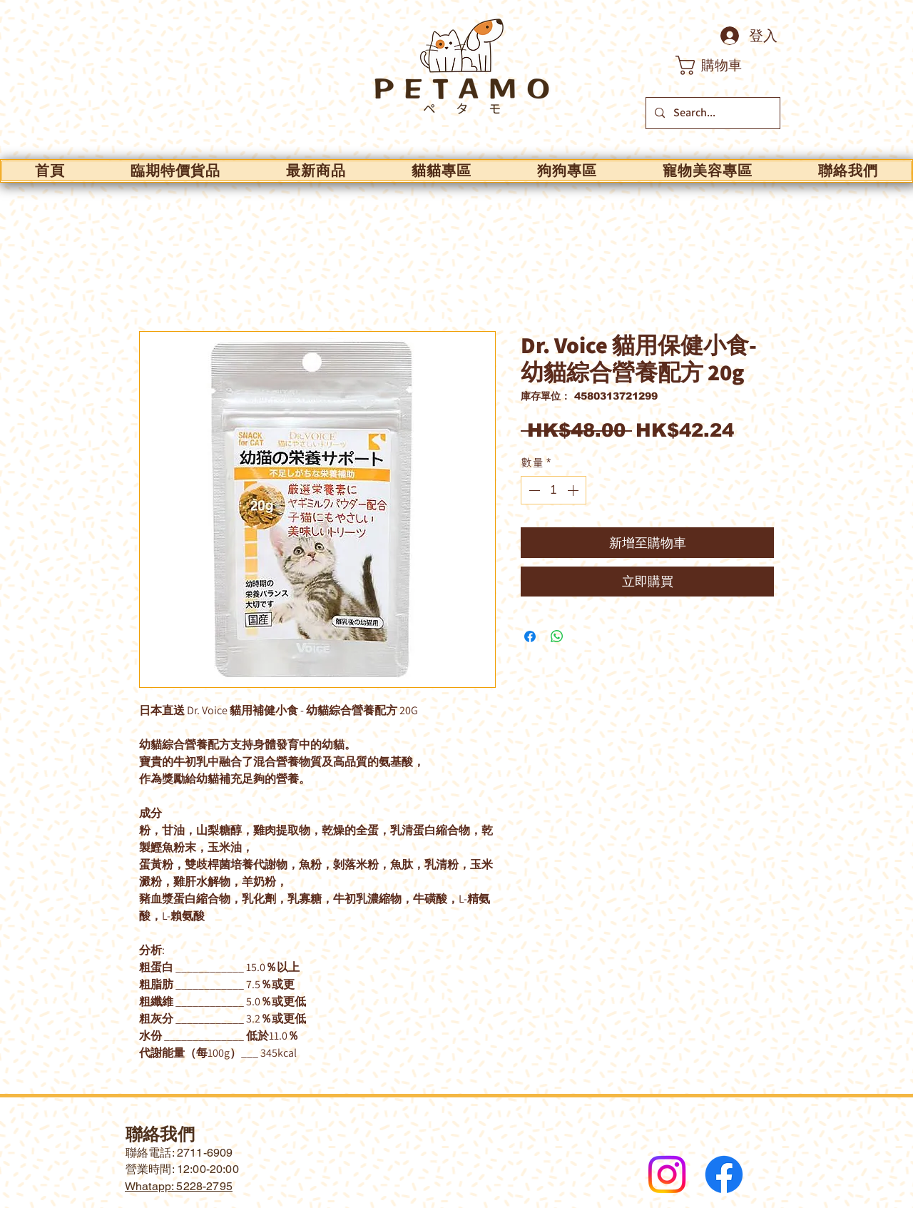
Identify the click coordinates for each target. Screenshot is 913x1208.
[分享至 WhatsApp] (557, 636)
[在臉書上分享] (530, 636)
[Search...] (711, 113)
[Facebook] (724, 1174)
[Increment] (574, 490)
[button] (720, 65)
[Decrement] (533, 490)
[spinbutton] (553, 490)
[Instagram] (667, 1174)
